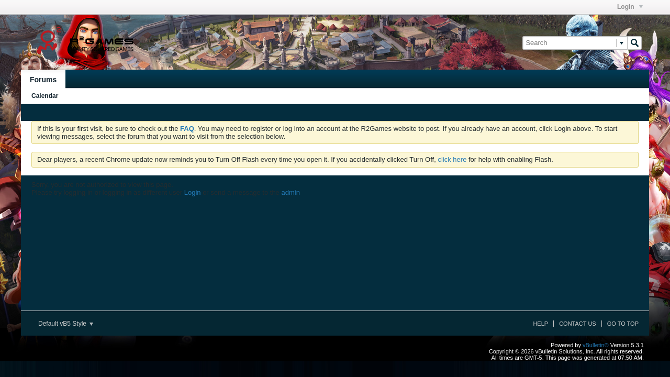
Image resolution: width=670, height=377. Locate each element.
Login (630, 6)
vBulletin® (596, 345)
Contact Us (577, 323)
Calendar (44, 95)
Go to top (623, 323)
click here (452, 159)
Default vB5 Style (65, 323)
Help (540, 323)
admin (290, 192)
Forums (43, 79)
